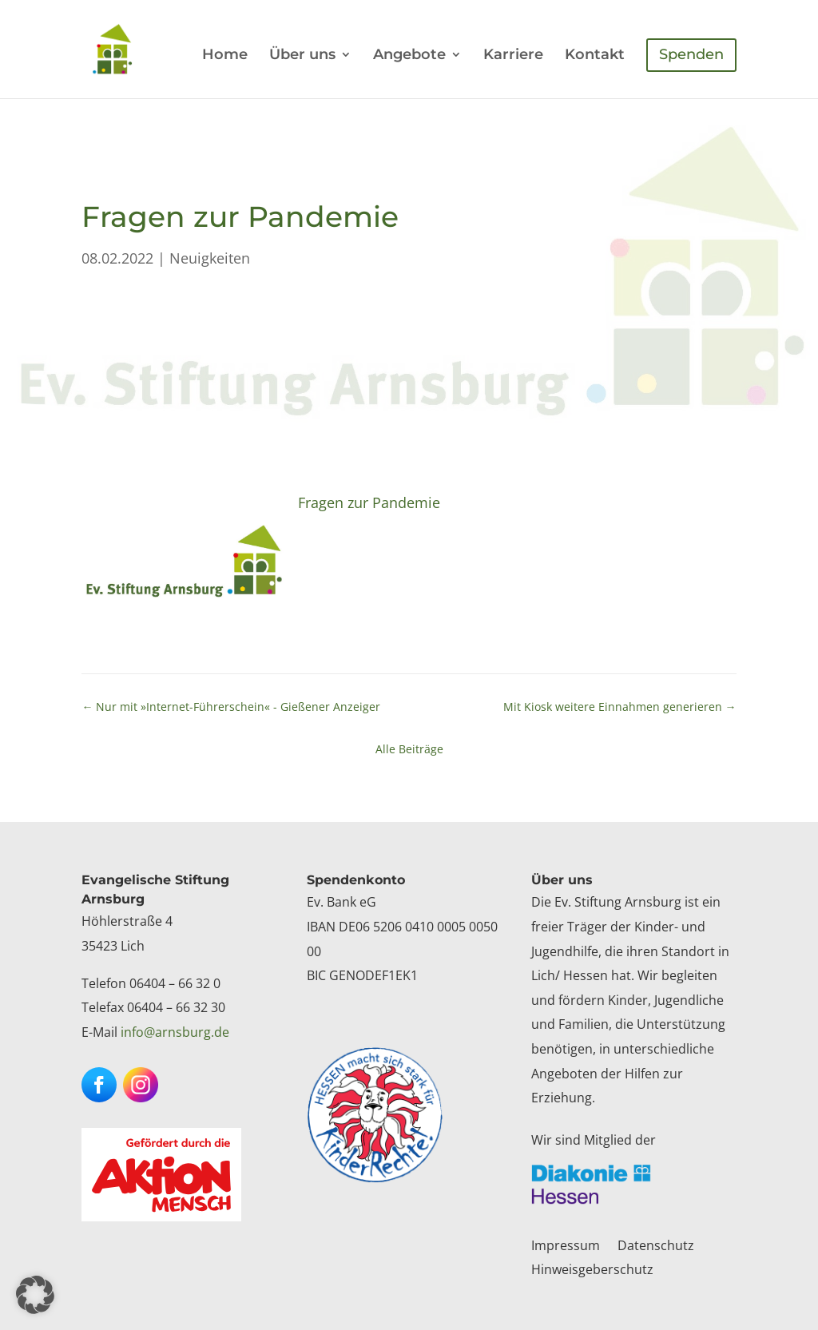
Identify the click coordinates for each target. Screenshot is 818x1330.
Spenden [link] (691, 54)
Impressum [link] (565, 1247)
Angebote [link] (409, 56)
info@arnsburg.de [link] (175, 1032)
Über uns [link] (302, 56)
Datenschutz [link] (655, 1247)
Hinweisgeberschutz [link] (592, 1271)
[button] (99, 1084)
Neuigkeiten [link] (209, 258)
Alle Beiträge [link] (409, 748)
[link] (127, 48)
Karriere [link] (513, 56)
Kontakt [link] (595, 56)
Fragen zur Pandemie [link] (369, 502)
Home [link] (225, 56)
